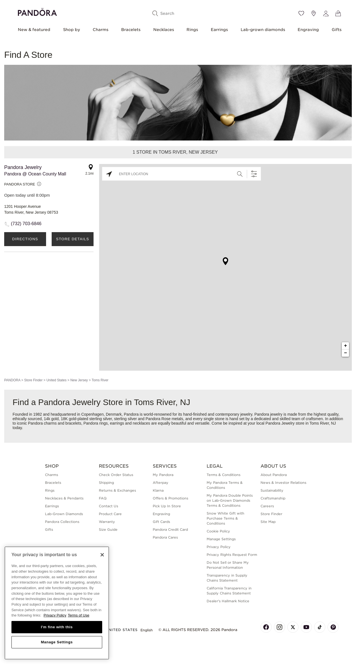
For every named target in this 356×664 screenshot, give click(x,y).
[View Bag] (338, 13)
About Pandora (274, 475)
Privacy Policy (219, 547)
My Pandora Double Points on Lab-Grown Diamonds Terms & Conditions (230, 500)
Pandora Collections (62, 522)
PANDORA (12, 380)
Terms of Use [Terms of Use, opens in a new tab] (78, 615)
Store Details (72, 239)
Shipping (106, 482)
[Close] (102, 555)
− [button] (345, 353)
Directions (25, 239)
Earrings (219, 29)
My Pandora (163, 475)
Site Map (268, 522)
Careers (267, 506)
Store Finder (33, 380)
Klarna (158, 490)
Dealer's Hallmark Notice (228, 601)
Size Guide (108, 529)
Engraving (308, 29)
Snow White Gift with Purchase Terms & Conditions (225, 518)
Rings (192, 29)
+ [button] (345, 345)
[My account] (326, 13)
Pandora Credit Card (170, 529)
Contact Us (108, 506)
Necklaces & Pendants (64, 498)
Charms (100, 29)
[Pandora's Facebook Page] (266, 627)
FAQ (103, 498)
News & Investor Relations (283, 482)
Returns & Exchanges (117, 490)
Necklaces (163, 29)
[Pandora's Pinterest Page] (333, 627)
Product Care (110, 514)
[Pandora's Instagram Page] (279, 627)
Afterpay (160, 482)
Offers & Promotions (170, 498)
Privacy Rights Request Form (232, 555)
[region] (56, 603)
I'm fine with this (57, 627)
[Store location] (313, 13)
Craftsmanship (273, 498)
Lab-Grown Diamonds (64, 514)
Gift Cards (161, 522)
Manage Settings (221, 539)
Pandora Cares (165, 537)
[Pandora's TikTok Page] (319, 627)
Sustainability (272, 490)
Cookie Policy (218, 531)
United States (56, 380)
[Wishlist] (301, 13)
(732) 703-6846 (26, 223)
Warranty (107, 522)
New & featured (34, 29)
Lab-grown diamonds (263, 29)
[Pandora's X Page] (292, 627)
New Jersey (79, 380)
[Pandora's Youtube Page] (306, 627)
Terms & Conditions (223, 475)
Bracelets (130, 29)
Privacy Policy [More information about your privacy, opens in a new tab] (55, 615)
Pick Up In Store (167, 506)
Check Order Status (116, 475)
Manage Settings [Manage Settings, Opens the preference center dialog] (57, 642)
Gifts (336, 29)
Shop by (71, 29)
